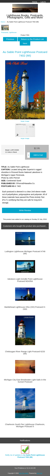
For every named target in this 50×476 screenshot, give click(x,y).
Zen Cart (39, 473)
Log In (43, 2)
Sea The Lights (23, 473)
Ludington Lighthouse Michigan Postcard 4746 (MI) (25, 252)
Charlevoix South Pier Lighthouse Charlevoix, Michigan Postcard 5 (25, 425)
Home (34, 2)
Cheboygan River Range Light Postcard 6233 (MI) (25, 352)
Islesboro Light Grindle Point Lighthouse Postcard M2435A (25, 280)
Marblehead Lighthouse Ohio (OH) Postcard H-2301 (25, 308)
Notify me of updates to (25, 452)
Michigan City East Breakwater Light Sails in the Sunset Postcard (25, 381)
